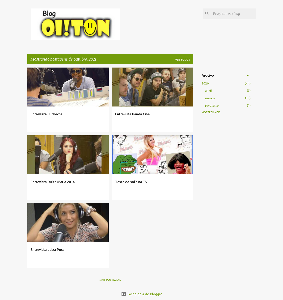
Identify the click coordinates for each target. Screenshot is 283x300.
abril (208, 91)
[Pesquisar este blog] (233, 13)
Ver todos (182, 59)
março (210, 98)
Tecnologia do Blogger (141, 294)
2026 (205, 83)
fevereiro (212, 106)
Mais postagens (110, 279)
